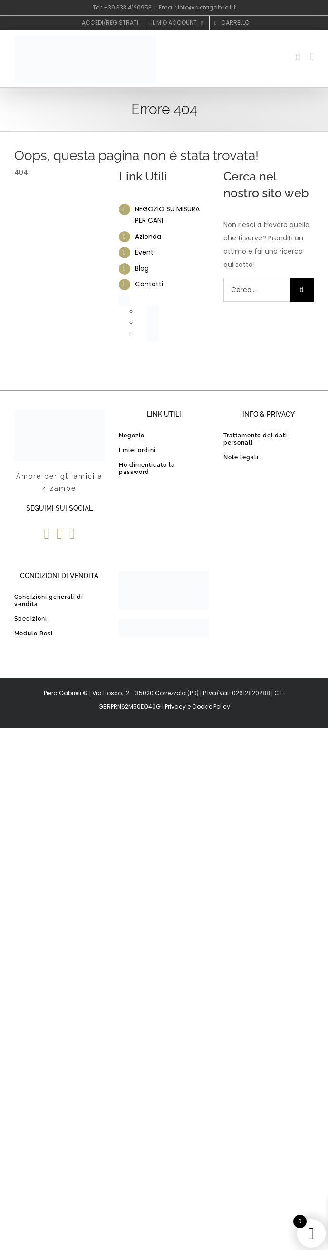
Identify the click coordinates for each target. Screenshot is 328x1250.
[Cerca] (302, 290)
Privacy (175, 706)
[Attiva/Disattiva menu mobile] (312, 57)
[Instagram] (72, 533)
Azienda (148, 236)
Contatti (149, 284)
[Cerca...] (256, 290)
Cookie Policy (211, 706)
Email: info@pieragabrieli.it (197, 7)
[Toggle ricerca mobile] (298, 57)
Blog (142, 268)
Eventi (145, 252)
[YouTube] (59, 533)
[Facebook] (46, 533)
